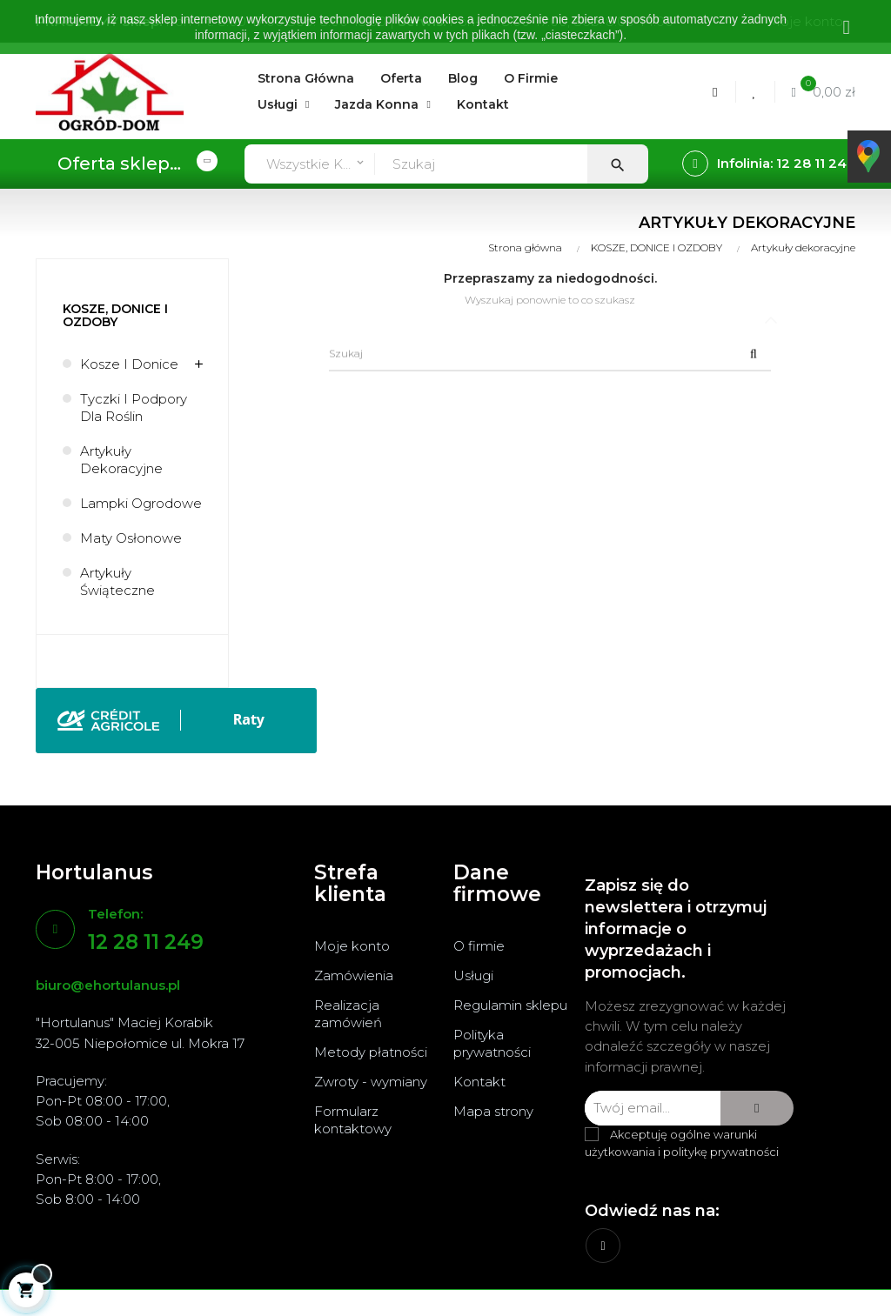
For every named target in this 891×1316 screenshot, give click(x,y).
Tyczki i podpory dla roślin (133, 407)
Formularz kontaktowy (353, 1120)
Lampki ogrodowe (141, 503)
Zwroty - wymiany (370, 1081)
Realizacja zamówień (348, 1014)
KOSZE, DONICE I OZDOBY (115, 315)
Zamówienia (353, 975)
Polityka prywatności (492, 1043)
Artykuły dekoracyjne (121, 460)
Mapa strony (493, 1111)
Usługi (473, 975)
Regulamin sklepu (510, 1005)
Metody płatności (370, 1052)
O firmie (479, 946)
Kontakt (479, 1081)
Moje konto (352, 946)
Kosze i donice (129, 364)
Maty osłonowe (131, 538)
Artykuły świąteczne (117, 581)
